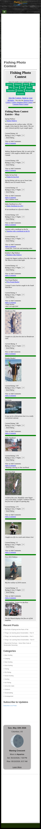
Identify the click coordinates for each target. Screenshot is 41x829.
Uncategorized (9, 696)
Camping (7, 658)
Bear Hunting (8, 655)
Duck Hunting (9, 665)
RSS (23, 8)
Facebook (20, 8)
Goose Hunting (9, 676)
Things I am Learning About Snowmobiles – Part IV (19, 640)
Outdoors (7, 689)
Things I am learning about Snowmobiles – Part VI (19, 633)
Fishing (7, 669)
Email (17, 8)
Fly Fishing (8, 672)
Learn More (17, 767)
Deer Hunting (8, 662)
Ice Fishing (8, 682)
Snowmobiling (9, 693)
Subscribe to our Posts (10, 705)
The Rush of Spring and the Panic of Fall (16, 629)
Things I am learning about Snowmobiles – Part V (19, 636)
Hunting (7, 679)
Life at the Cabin (9, 686)
